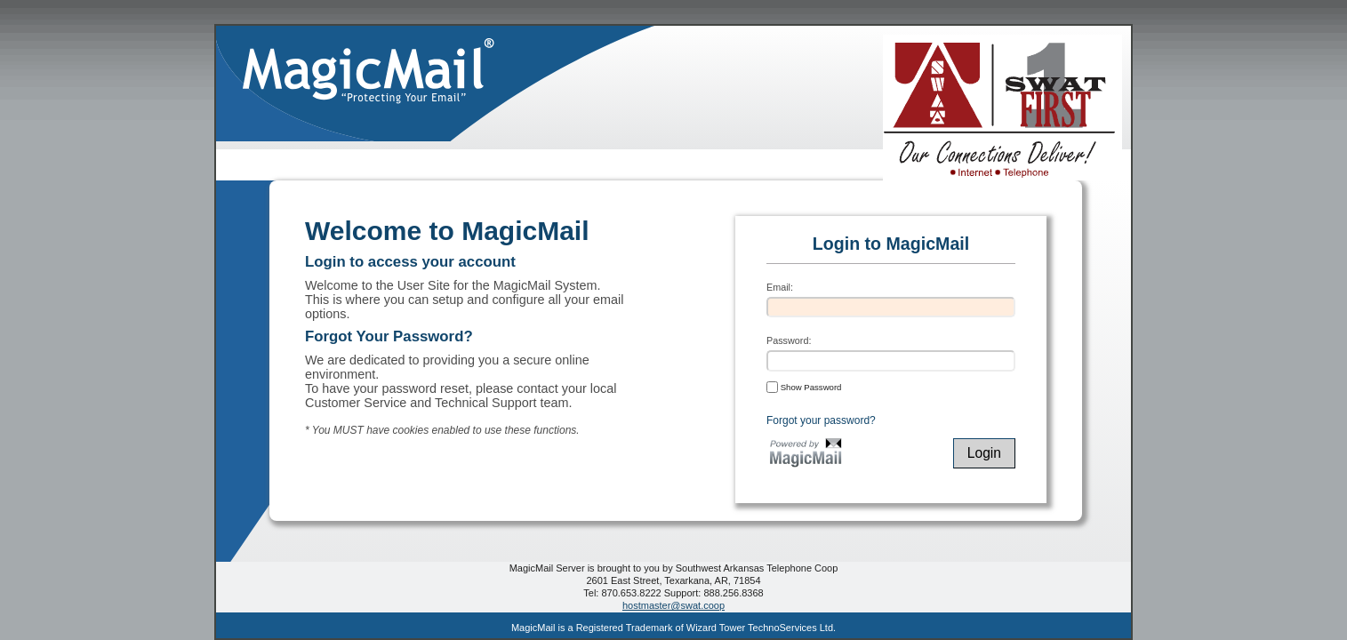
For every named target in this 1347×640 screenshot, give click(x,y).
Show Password (803, 386)
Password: (788, 340)
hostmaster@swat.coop (673, 605)
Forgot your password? (821, 420)
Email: (779, 287)
